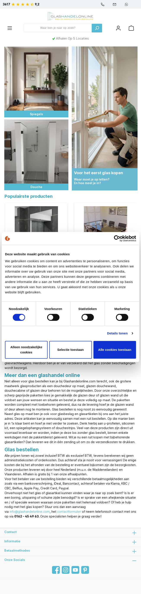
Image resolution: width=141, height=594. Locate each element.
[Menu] (9, 28)
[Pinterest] (85, 570)
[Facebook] (56, 570)
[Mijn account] (118, 28)
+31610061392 (126, 4)
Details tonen (117, 333)
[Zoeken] (97, 28)
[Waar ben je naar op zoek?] (58, 28)
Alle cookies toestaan (114, 349)
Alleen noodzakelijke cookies (26, 349)
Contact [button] (70, 533)
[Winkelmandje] (131, 28)
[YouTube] (75, 570)
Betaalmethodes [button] (70, 551)
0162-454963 (102, 4)
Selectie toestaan (70, 349)
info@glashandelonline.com (114, 4)
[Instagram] (65, 570)
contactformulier (69, 511)
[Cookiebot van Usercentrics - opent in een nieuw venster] (117, 238)
